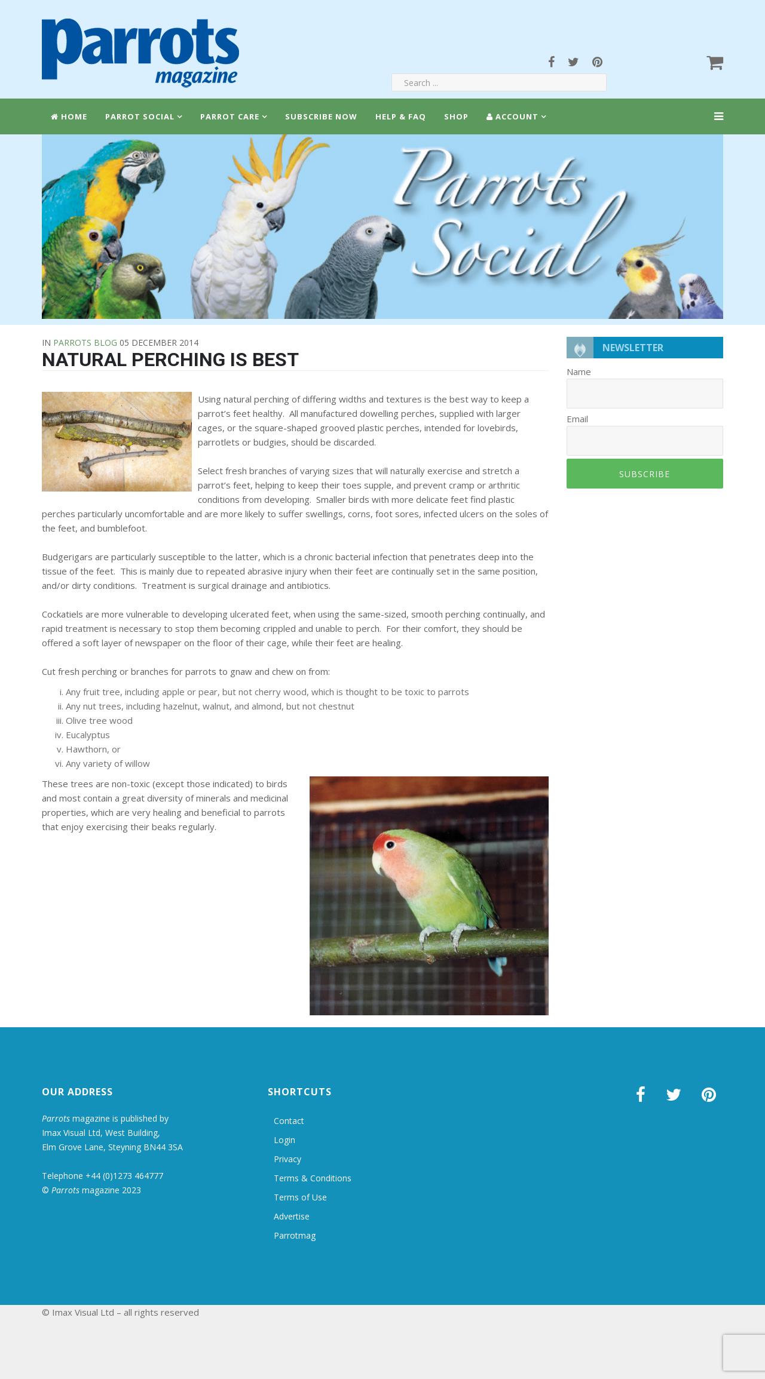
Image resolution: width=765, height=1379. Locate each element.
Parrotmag (295, 1235)
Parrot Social (140, 116)
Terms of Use (300, 1197)
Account (512, 116)
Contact (289, 1120)
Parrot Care (229, 116)
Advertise (292, 1216)
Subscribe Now (321, 116)
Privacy (287, 1159)
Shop (456, 116)
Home (69, 116)
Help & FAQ (400, 116)
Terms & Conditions (312, 1178)
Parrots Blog (85, 342)
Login (284, 1139)
